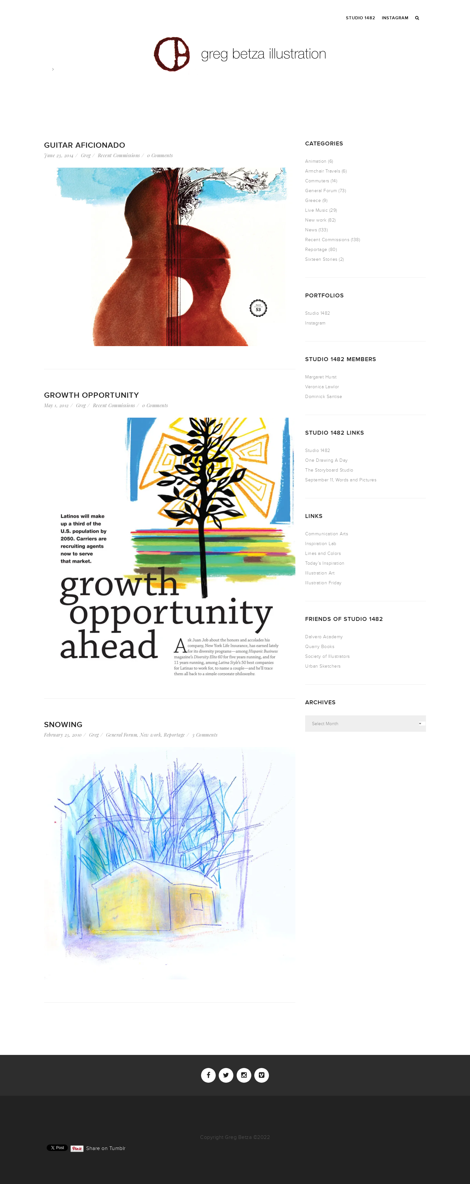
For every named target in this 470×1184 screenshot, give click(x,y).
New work (150, 735)
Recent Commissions (119, 155)
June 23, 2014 (59, 155)
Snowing (63, 724)
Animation (316, 161)
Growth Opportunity (91, 395)
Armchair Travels (322, 171)
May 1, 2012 (56, 405)
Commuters (317, 181)
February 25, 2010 (63, 735)
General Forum (121, 735)
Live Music (316, 210)
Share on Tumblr (106, 1147)
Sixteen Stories (321, 259)
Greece (313, 200)
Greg (86, 155)
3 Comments (205, 735)
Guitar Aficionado (84, 145)
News (311, 230)
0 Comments (160, 155)
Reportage (174, 735)
